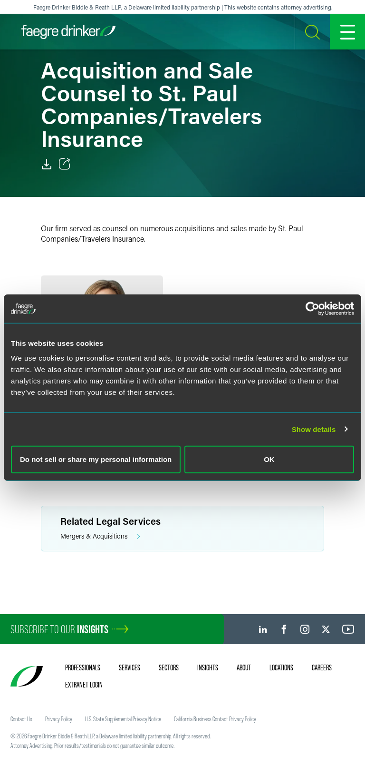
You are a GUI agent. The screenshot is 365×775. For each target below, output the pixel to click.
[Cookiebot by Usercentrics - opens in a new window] (312, 308)
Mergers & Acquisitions (100, 536)
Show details (314, 429)
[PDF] (47, 164)
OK (269, 459)
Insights (207, 667)
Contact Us (21, 719)
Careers (322, 667)
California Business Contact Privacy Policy (215, 719)
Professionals (82, 667)
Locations (281, 667)
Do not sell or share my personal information (96, 459)
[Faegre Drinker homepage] (68, 32)
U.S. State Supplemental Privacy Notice (123, 719)
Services (129, 667)
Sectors (169, 667)
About (244, 667)
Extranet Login (84, 684)
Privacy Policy (58, 719)
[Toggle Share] (65, 164)
